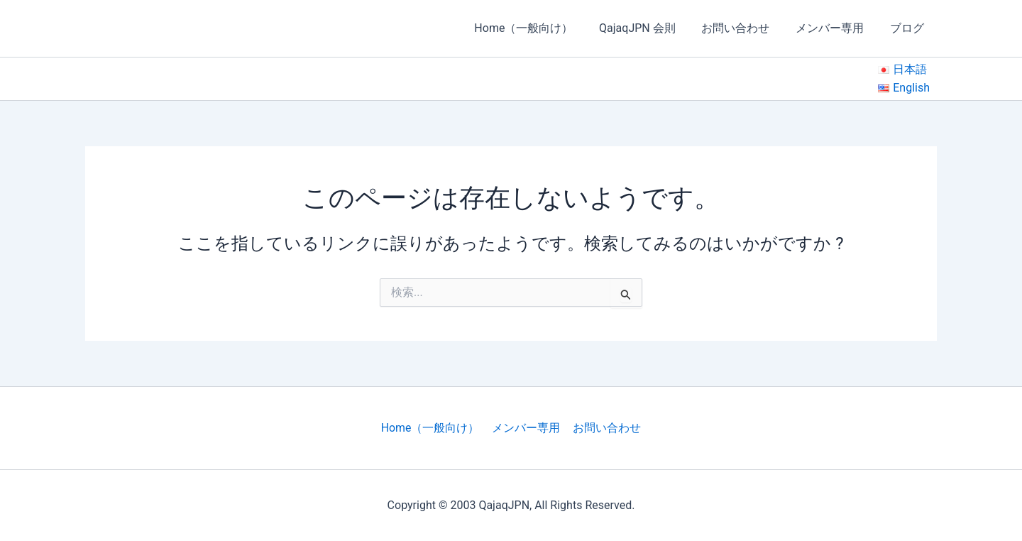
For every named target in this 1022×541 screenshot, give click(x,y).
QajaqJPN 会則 (648, 28)
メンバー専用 (835, 28)
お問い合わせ (744, 28)
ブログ (908, 28)
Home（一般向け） (538, 28)
